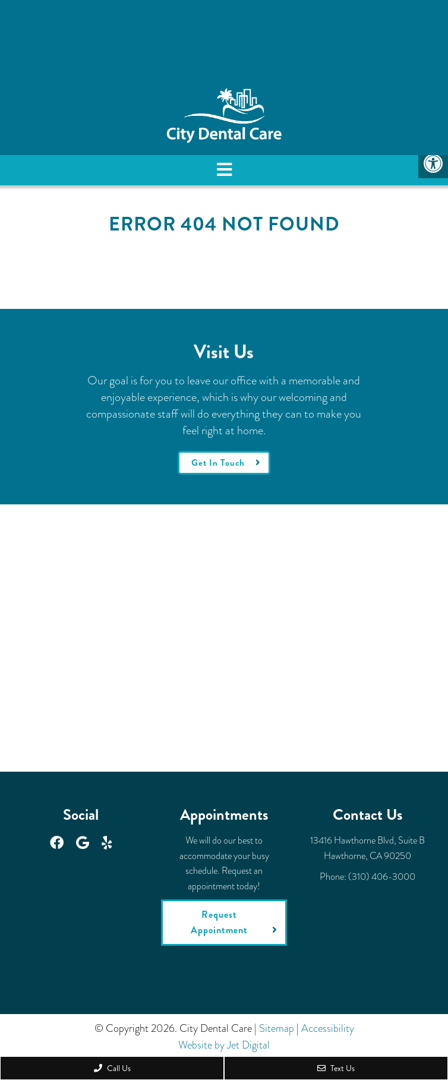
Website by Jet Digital (224, 1045)
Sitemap (276, 1028)
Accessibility (327, 1028)
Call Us (112, 1068)
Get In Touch (218, 462)
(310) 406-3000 (381, 876)
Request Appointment (219, 922)
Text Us (336, 1068)
